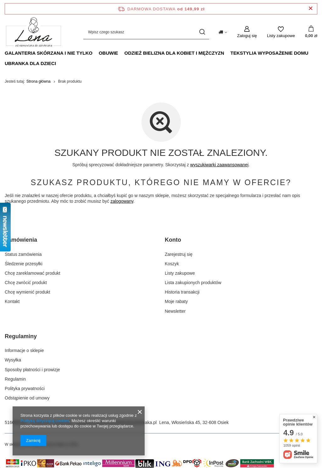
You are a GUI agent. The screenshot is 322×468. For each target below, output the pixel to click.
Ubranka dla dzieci (30, 63)
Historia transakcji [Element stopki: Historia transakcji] (182, 292)
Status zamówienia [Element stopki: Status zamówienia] (23, 254)
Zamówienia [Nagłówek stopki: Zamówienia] (21, 240)
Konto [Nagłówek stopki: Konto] (173, 240)
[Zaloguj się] (247, 32)
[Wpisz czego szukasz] (146, 32)
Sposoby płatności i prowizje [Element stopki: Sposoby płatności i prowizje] (32, 369)
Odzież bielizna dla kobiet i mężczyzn (174, 53)
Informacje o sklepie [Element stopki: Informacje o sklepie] (24, 350)
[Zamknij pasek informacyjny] (310, 8)
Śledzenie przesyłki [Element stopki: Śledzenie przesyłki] (23, 263)
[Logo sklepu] (33, 32)
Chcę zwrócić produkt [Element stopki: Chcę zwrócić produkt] (26, 282)
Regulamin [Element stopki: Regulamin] (15, 379)
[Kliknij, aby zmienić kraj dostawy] (223, 32)
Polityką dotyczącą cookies (44, 420)
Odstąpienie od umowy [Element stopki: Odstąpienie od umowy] (27, 397)
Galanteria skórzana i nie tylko (48, 53)
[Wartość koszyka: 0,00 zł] (311, 32)
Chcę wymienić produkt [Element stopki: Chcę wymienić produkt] (27, 292)
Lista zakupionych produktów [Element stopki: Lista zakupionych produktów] (193, 282)
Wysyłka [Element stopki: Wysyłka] (13, 359)
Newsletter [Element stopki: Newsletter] (175, 311)
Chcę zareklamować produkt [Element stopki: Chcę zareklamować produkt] (32, 273)
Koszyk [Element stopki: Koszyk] (172, 263)
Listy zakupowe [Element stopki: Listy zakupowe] (180, 273)
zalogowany (121, 201)
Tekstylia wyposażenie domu (269, 53)
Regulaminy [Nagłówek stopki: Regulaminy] (21, 336)
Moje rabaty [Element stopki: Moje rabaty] (176, 301)
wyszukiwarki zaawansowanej (219, 164)
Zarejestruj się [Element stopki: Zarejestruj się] (178, 254)
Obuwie (108, 53)
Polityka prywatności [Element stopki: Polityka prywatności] (25, 388)
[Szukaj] (202, 32)
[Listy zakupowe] (281, 32)
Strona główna (38, 81)
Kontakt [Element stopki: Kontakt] (12, 301)
